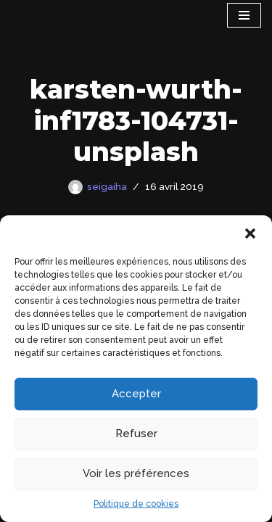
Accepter (136, 393)
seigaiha (107, 186)
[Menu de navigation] (244, 15)
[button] (250, 233)
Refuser (136, 433)
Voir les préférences (136, 473)
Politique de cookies (136, 504)
